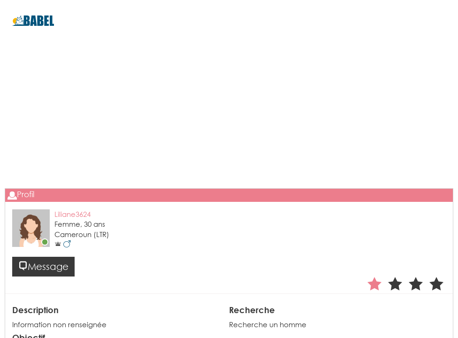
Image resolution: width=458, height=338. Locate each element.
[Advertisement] (229, 127)
